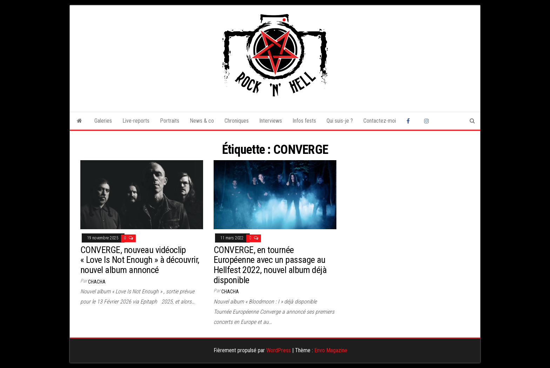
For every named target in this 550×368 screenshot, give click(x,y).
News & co (202, 120)
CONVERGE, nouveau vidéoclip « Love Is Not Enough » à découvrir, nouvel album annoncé (139, 260)
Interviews (270, 120)
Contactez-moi (379, 120)
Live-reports (135, 120)
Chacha (97, 282)
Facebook (410, 121)
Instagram (427, 121)
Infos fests (304, 120)
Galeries (103, 120)
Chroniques (236, 120)
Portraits (169, 120)
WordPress (278, 350)
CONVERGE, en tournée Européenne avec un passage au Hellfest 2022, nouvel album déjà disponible (270, 265)
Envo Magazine (330, 350)
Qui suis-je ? (340, 120)
